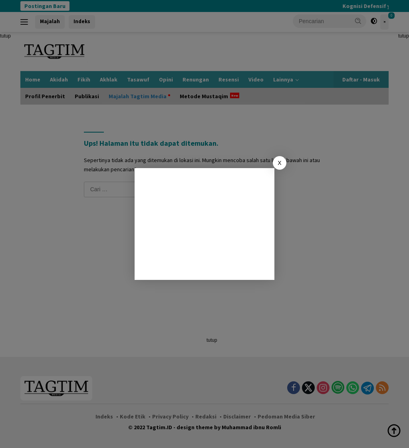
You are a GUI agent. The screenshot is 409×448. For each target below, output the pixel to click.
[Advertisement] (204, 224)
